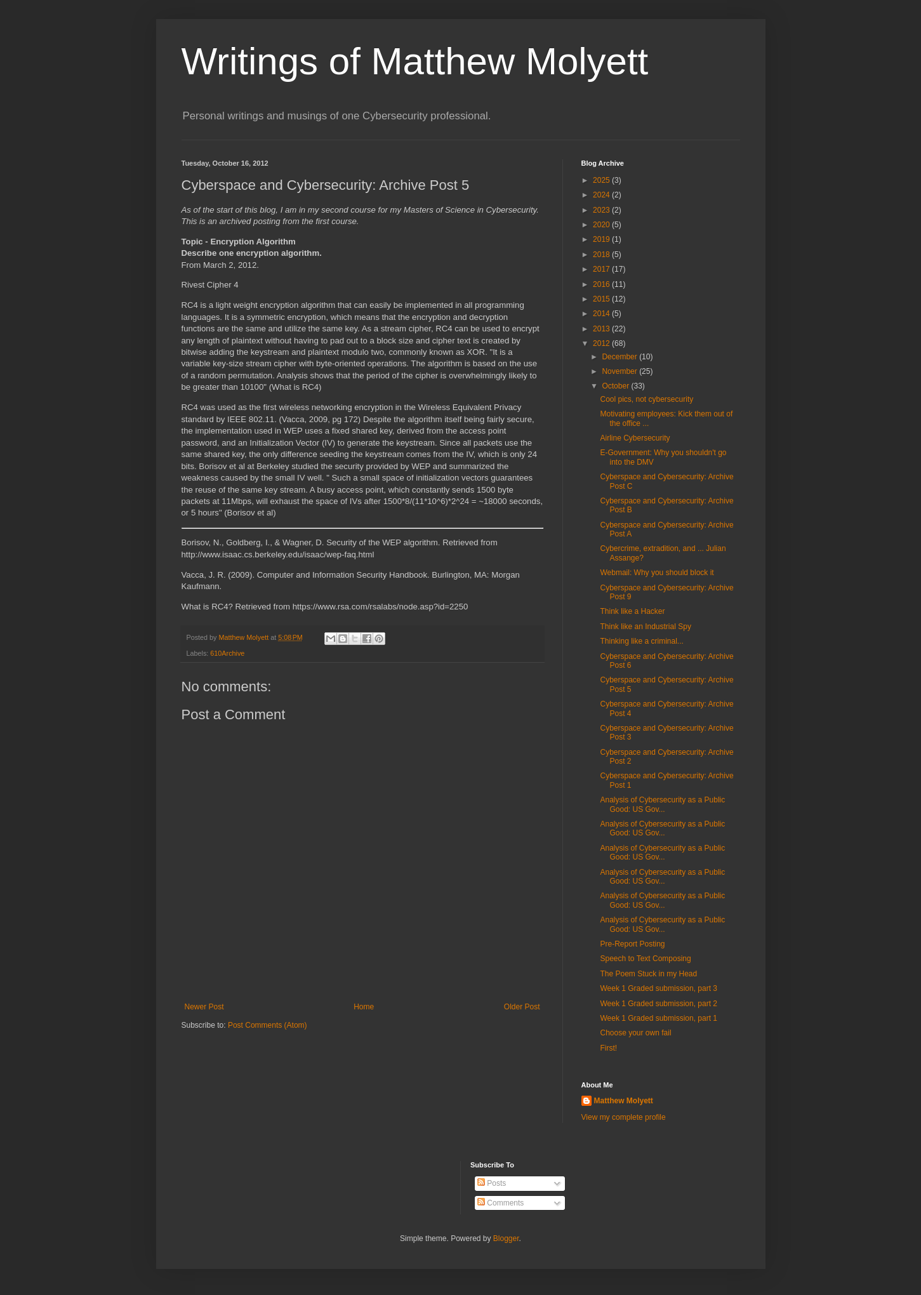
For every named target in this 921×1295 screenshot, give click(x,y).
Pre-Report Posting (632, 944)
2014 (602, 313)
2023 (602, 210)
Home (364, 1006)
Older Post (522, 1006)
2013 (602, 328)
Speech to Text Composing (645, 958)
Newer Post (204, 1006)
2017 (602, 269)
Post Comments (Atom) (267, 1025)
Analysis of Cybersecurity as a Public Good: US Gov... (662, 804)
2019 (602, 239)
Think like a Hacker (632, 611)
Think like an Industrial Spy (645, 626)
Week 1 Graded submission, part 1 (658, 1018)
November (620, 371)
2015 (602, 299)
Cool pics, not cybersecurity (646, 399)
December (620, 356)
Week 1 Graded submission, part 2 (658, 1003)
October (616, 386)
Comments (500, 1203)
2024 (602, 194)
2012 (602, 343)
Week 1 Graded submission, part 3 (658, 988)
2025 (602, 180)
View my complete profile (623, 1117)
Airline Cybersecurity (635, 438)
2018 (602, 254)
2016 (602, 284)
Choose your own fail (635, 1032)
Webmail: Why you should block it (656, 572)
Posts (491, 1183)
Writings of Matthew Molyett (415, 61)
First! (608, 1048)
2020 (602, 224)
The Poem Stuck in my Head (648, 973)
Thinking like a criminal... (641, 641)
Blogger (506, 1238)
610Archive (227, 653)
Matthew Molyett (623, 1100)
